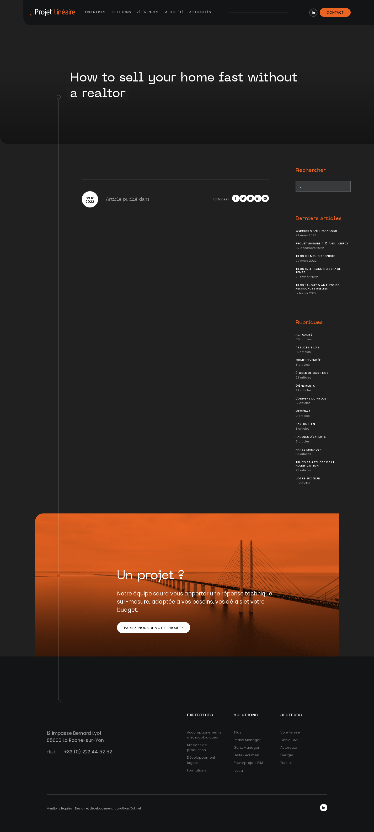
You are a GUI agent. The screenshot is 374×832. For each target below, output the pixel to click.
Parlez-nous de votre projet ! (153, 627)
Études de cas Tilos (312, 373)
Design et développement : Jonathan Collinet (108, 808)
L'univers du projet (312, 399)
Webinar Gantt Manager (316, 231)
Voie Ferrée (290, 732)
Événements (305, 386)
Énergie (286, 755)
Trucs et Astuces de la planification (315, 464)
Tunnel (286, 762)
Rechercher (311, 170)
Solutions (120, 12)
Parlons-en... (307, 424)
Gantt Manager (246, 747)
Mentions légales (59, 808)
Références (147, 12)
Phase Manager (309, 450)
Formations (196, 770)
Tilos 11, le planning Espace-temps (319, 270)
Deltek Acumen (246, 755)
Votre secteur (308, 478)
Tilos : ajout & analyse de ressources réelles (317, 287)
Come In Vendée (308, 360)
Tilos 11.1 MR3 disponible (315, 256)
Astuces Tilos (307, 347)
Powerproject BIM (248, 762)
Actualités (200, 12)
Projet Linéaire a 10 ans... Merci (322, 243)
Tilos (237, 732)
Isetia (238, 770)
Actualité (304, 335)
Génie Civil (289, 740)
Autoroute (288, 747)
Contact (335, 12)
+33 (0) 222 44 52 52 (88, 752)
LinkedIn (313, 12)
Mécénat (303, 411)
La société (173, 12)
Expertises (95, 12)
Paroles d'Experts (311, 437)
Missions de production (197, 747)
